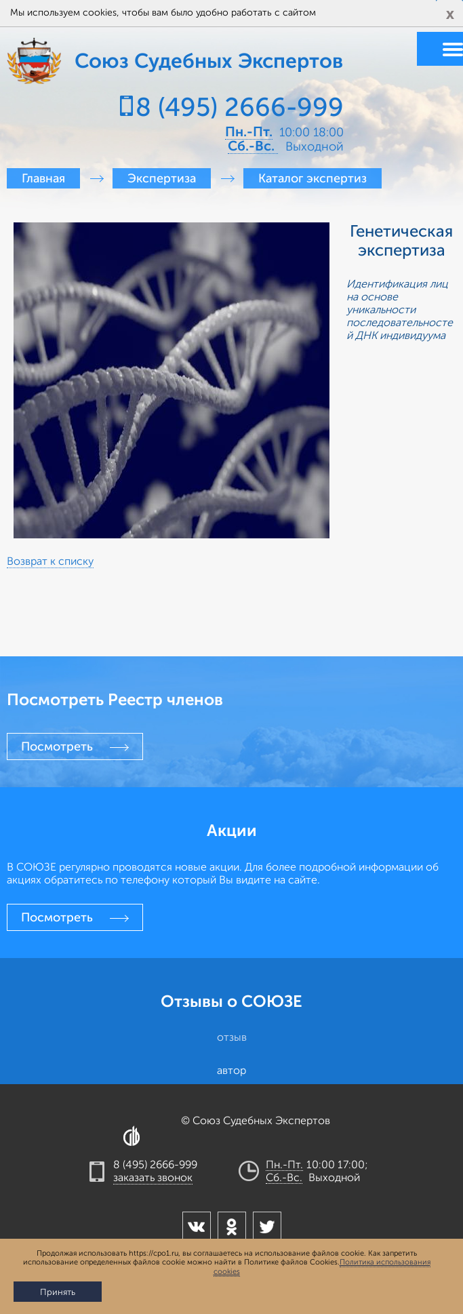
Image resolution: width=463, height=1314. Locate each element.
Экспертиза (161, 178)
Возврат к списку (50, 561)
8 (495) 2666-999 (240, 107)
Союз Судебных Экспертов (57, 61)
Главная (43, 178)
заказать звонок (153, 1178)
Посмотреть (57, 746)
